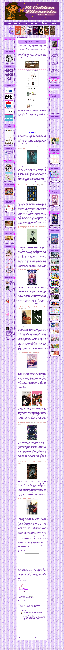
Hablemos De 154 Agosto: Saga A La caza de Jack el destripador (10, 288)
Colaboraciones (34, 23)
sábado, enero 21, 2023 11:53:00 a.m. (28, 604)
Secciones (44, 23)
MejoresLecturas (30, 598)
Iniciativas (53, 23)
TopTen (36, 598)
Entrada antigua (43, 642)
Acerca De (17, 23)
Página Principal (33, 642)
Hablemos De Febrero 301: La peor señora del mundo (9, 302)
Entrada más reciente (21, 642)
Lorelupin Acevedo (26, 612)
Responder (22, 608)
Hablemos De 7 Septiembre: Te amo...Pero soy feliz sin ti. (10, 316)
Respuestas (24, 610)
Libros (25, 23)
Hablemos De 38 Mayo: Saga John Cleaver (11, 329)
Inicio (9, 23)
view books (12, 157)
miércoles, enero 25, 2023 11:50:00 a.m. (36, 612)
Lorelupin (9, 152)
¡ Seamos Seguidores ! (11, 282)
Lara (21, 604)
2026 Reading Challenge (9, 151)
